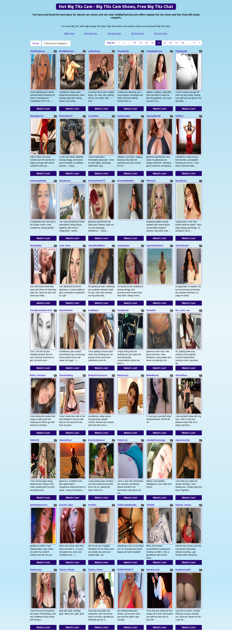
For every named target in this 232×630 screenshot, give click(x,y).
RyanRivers (181, 146)
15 (164, 43)
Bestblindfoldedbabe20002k (160, 479)
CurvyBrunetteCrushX (41, 241)
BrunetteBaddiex (125, 146)
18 (182, 43)
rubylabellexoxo (154, 51)
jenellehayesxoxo (38, 384)
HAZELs (179, 99)
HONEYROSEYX (125, 432)
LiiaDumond (94, 51)
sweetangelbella (38, 146)
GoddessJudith (183, 432)
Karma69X (35, 527)
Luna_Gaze (64, 194)
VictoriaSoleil (182, 194)
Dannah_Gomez (183, 384)
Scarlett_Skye (66, 384)
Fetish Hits (114, 622)
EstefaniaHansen (96, 336)
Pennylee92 (123, 51)
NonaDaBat (36, 194)
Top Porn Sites (114, 33)
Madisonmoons (38, 479)
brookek (121, 479)
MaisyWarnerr (37, 99)
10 (134, 43)
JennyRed (93, 99)
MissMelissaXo (66, 51)
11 (140, 43)
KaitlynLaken (123, 99)
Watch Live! (43, 91)
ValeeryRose (65, 336)
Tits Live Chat (160, 33)
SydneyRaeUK (153, 99)
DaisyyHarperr (182, 479)
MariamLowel (153, 432)
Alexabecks (65, 146)
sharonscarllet (182, 336)
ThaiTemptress (37, 51)
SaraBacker (123, 241)
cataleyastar (123, 194)
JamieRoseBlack (96, 194)
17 (176, 43)
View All (111, 43)
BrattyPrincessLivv (97, 289)
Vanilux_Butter (95, 432)
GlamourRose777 (97, 146)
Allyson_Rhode (66, 432)
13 (152, 43)
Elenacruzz (122, 289)
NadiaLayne (36, 432)
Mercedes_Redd (67, 479)
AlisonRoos (181, 289)
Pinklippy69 (181, 51)
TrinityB (150, 384)
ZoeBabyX (93, 241)
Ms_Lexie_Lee (182, 241)
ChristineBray (66, 289)
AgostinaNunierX (154, 194)
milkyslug (93, 479)
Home (35, 43)
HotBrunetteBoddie (126, 384)
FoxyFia (92, 384)
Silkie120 (34, 336)
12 (146, 43)
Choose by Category (56, 43)
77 (194, 43)
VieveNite (151, 241)
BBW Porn (69, 33)
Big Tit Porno (137, 33)
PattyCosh (122, 336)
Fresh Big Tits (90, 33)
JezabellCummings (155, 336)
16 (170, 43)
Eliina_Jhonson (38, 289)
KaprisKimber (66, 241)
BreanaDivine (66, 99)
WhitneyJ (151, 146)
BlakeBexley (152, 289)
